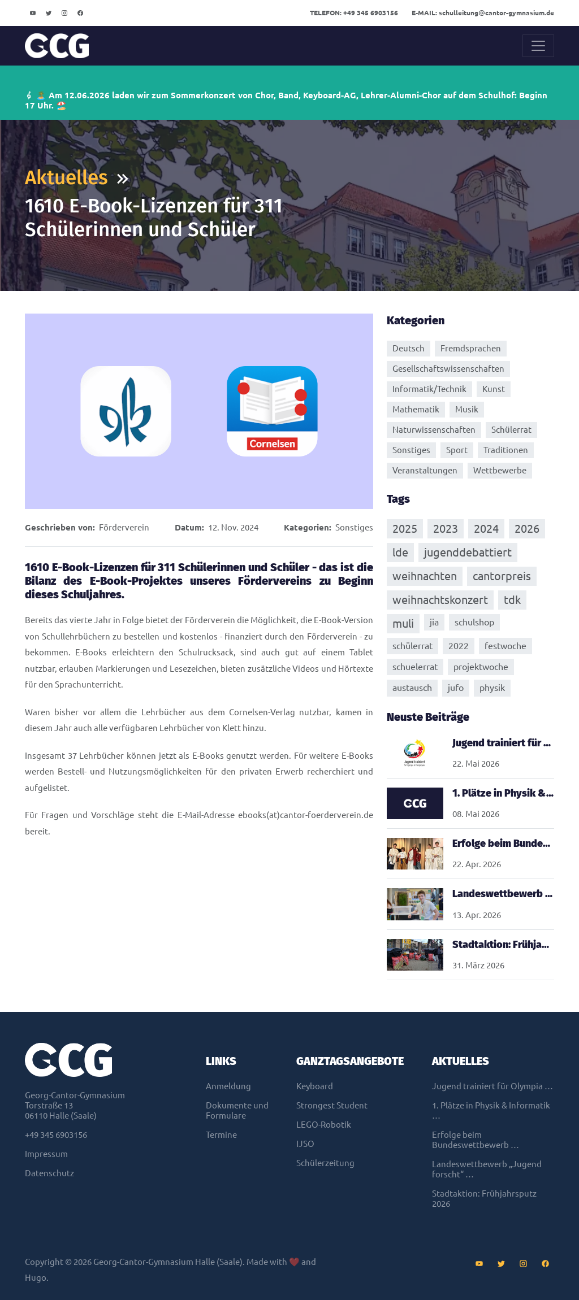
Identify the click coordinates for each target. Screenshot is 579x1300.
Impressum (46, 1154)
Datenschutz (49, 1173)
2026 (527, 528)
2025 (404, 528)
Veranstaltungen (424, 470)
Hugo (35, 1277)
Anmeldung (228, 1086)
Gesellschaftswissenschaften (448, 368)
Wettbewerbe (499, 470)
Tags (398, 499)
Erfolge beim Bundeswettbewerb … (475, 1140)
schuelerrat (415, 667)
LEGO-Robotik (323, 1124)
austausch (412, 687)
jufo (456, 687)
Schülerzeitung (325, 1163)
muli (403, 623)
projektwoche (480, 667)
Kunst (493, 389)
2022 (458, 646)
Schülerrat (511, 429)
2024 (486, 528)
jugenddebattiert (468, 552)
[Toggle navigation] (538, 45)
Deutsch (408, 348)
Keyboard (314, 1086)
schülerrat (412, 646)
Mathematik (415, 409)
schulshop (474, 622)
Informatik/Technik (429, 389)
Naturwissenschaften (434, 429)
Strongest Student (332, 1105)
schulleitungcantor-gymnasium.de (483, 12)
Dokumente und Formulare (237, 1110)
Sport (457, 450)
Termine (221, 1135)
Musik (466, 409)
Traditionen (505, 450)
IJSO (305, 1144)
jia (434, 622)
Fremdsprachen (470, 348)
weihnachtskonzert (440, 599)
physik (492, 687)
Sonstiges (354, 527)
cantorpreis (502, 575)
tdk (512, 599)
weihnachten (424, 575)
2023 (445, 528)
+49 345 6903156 (354, 12)
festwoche (505, 646)
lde (400, 552)
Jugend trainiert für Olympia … (492, 1086)
